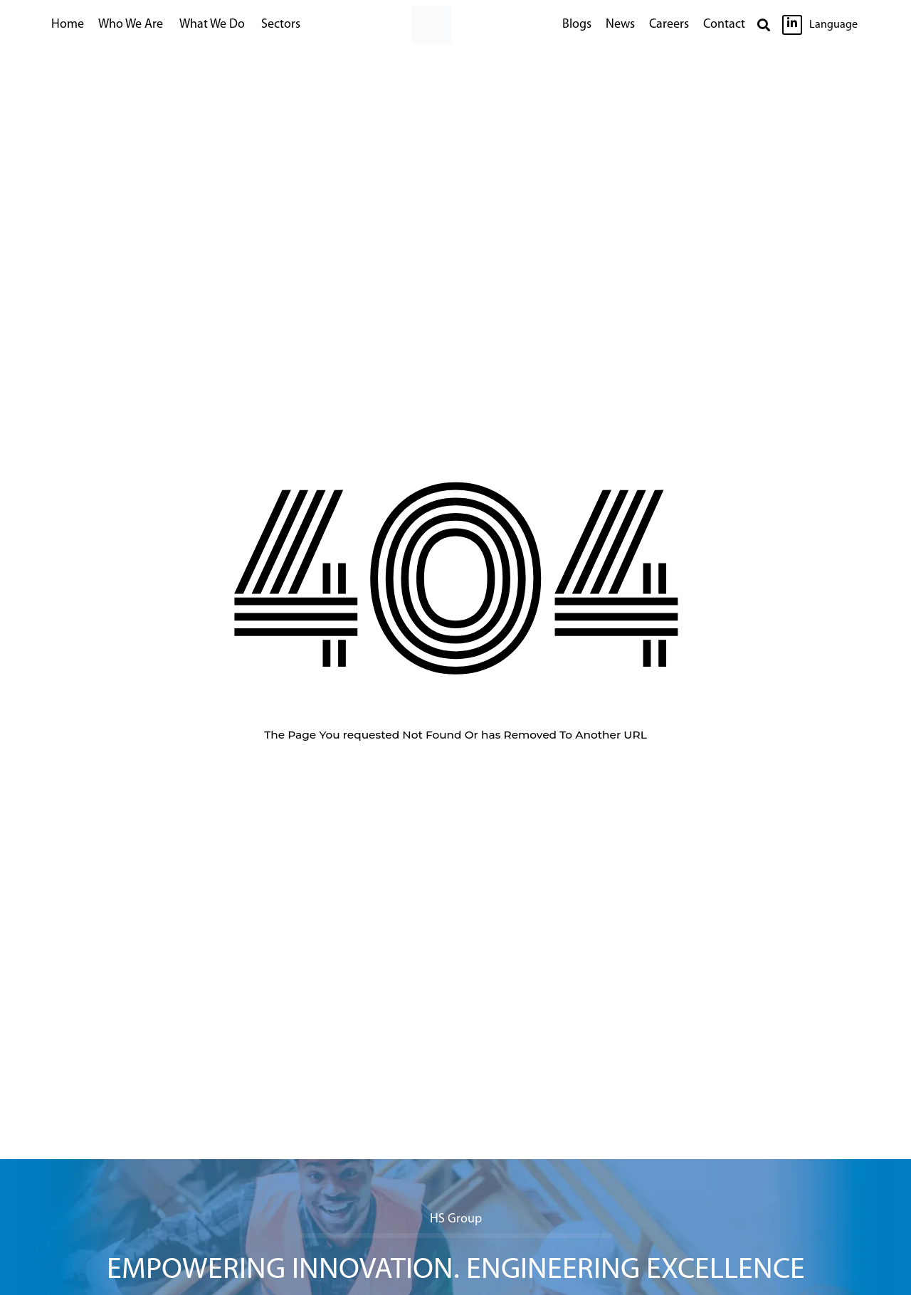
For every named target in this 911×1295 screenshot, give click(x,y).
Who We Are (130, 24)
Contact (724, 24)
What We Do (212, 24)
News (620, 24)
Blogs (576, 24)
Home (67, 24)
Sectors (280, 24)
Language (833, 25)
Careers (669, 24)
